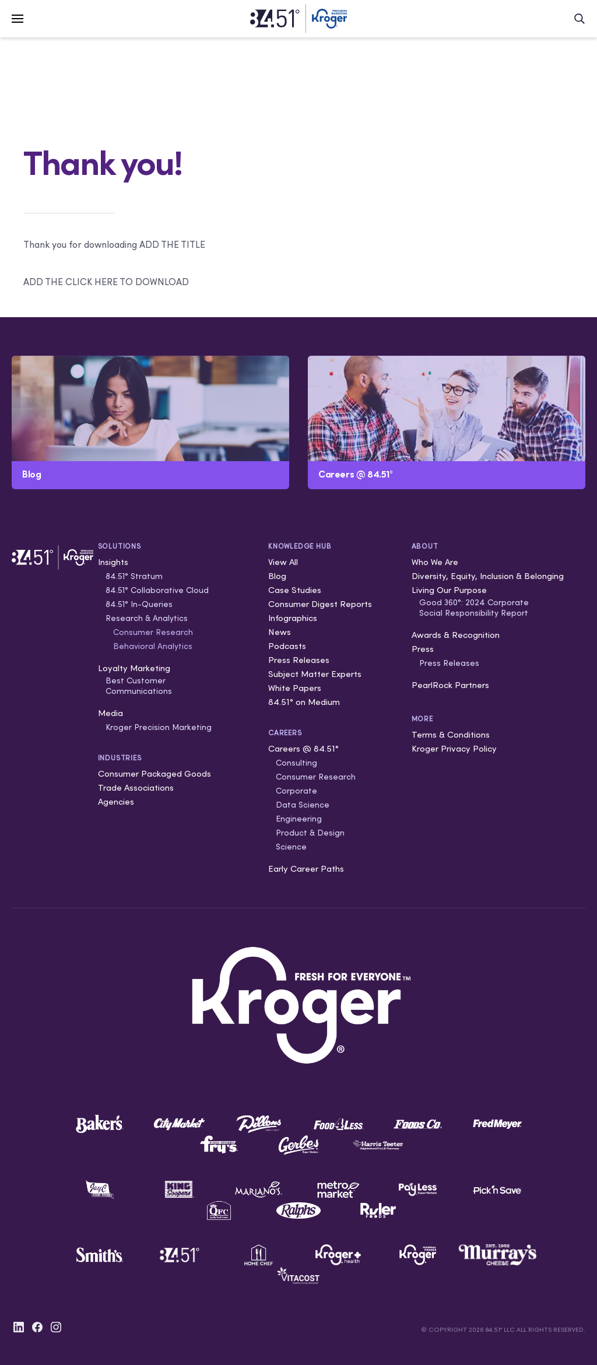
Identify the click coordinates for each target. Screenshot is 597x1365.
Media (110, 712)
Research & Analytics (147, 618)
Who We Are (435, 561)
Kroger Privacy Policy (454, 748)
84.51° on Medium (304, 701)
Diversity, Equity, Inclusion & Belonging (488, 575)
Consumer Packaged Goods (154, 773)
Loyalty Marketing (134, 667)
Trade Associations (136, 787)
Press (423, 648)
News (279, 631)
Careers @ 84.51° (303, 748)
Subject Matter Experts (314, 673)
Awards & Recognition (456, 634)
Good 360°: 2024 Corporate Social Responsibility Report (474, 607)
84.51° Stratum (134, 576)
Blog (277, 575)
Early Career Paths (306, 868)
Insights (113, 561)
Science (291, 846)
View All (283, 561)
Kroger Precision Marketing (159, 727)
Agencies (116, 801)
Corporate (296, 790)
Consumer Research (153, 632)
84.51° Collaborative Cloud (157, 590)
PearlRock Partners (450, 684)
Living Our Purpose (449, 589)
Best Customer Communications (139, 685)
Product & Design (310, 832)
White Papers (294, 687)
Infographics (292, 617)
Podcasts (287, 645)
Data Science (302, 804)
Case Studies (294, 589)
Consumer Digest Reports (320, 603)
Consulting (296, 762)
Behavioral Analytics (152, 646)
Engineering (299, 818)
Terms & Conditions (451, 734)
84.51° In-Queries (139, 604)
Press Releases (298, 659)
